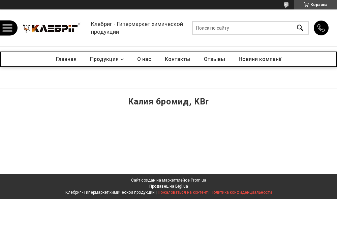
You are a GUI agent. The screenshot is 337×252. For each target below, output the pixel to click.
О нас (144, 59)
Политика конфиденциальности (241, 192)
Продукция (104, 59)
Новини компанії (260, 59)
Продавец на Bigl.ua (168, 186)
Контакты (177, 59)
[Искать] (300, 28)
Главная (66, 59)
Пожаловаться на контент (183, 192)
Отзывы (214, 59)
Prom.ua (198, 180)
